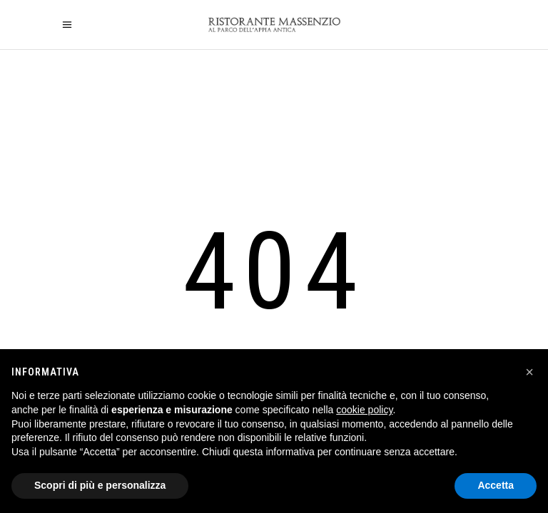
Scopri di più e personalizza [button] (100, 485)
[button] (529, 372)
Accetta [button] (495, 485)
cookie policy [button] (364, 409)
